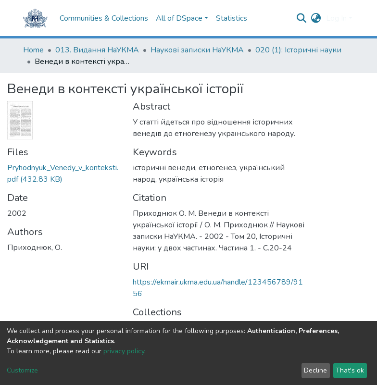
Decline (315, 370)
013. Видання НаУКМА (97, 50)
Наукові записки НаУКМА (197, 50)
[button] (316, 18)
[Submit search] (301, 18)
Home (33, 50)
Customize (22, 370)
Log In (336, 18)
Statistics (231, 18)
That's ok (350, 370)
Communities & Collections (104, 18)
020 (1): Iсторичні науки (298, 50)
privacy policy (123, 351)
